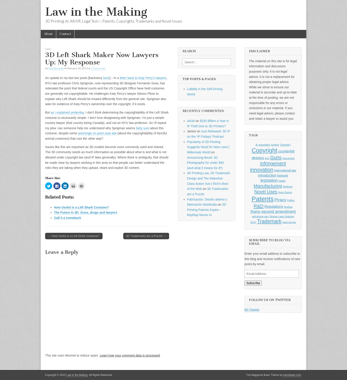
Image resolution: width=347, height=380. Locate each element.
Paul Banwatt (56, 68)
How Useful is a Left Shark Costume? (81, 207)
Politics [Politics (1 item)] (291, 200)
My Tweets (252, 309)
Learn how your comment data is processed (130, 355)
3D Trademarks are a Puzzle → (146, 236)
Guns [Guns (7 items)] (275, 157)
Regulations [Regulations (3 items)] (273, 206)
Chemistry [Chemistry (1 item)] (285, 144)
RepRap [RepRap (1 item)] (288, 207)
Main (48, 49)
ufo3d (191, 121)
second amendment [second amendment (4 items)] (278, 211)
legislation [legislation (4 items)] (269, 180)
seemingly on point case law (97, 133)
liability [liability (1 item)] (282, 180)
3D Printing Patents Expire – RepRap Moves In (206, 210)
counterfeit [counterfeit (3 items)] (286, 151)
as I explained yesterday (67, 112)
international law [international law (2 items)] (285, 170)
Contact (65, 34)
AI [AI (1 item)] (257, 144)
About (48, 34)
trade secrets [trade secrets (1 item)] (289, 222)
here (106, 78)
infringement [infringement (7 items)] (273, 163)
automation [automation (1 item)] (264, 144)
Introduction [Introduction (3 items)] (267, 175)
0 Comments (98, 68)
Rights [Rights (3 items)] (255, 212)
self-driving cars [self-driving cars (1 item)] (260, 216)
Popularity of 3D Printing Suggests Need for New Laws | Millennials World (208, 147)
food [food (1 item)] (267, 158)
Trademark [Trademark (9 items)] (269, 221)
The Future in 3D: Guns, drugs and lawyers (85, 212)
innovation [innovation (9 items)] (261, 170)
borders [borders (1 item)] (275, 144)
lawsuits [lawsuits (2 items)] (282, 175)
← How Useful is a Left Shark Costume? (74, 236)
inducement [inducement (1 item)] (288, 158)
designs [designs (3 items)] (258, 158)
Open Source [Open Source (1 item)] (285, 192)
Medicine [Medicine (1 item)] (288, 186)
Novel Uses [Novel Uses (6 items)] (265, 191)
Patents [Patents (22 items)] (263, 199)
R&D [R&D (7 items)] (259, 206)
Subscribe (253, 283)
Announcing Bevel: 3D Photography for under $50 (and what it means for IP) (205, 163)
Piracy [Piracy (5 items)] (280, 199)
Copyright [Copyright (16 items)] (264, 150)
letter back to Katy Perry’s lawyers (143, 78)
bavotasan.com (292, 375)
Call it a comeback (67, 218)
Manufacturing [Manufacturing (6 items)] (268, 185)
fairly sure (142, 128)
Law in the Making (96, 12)
